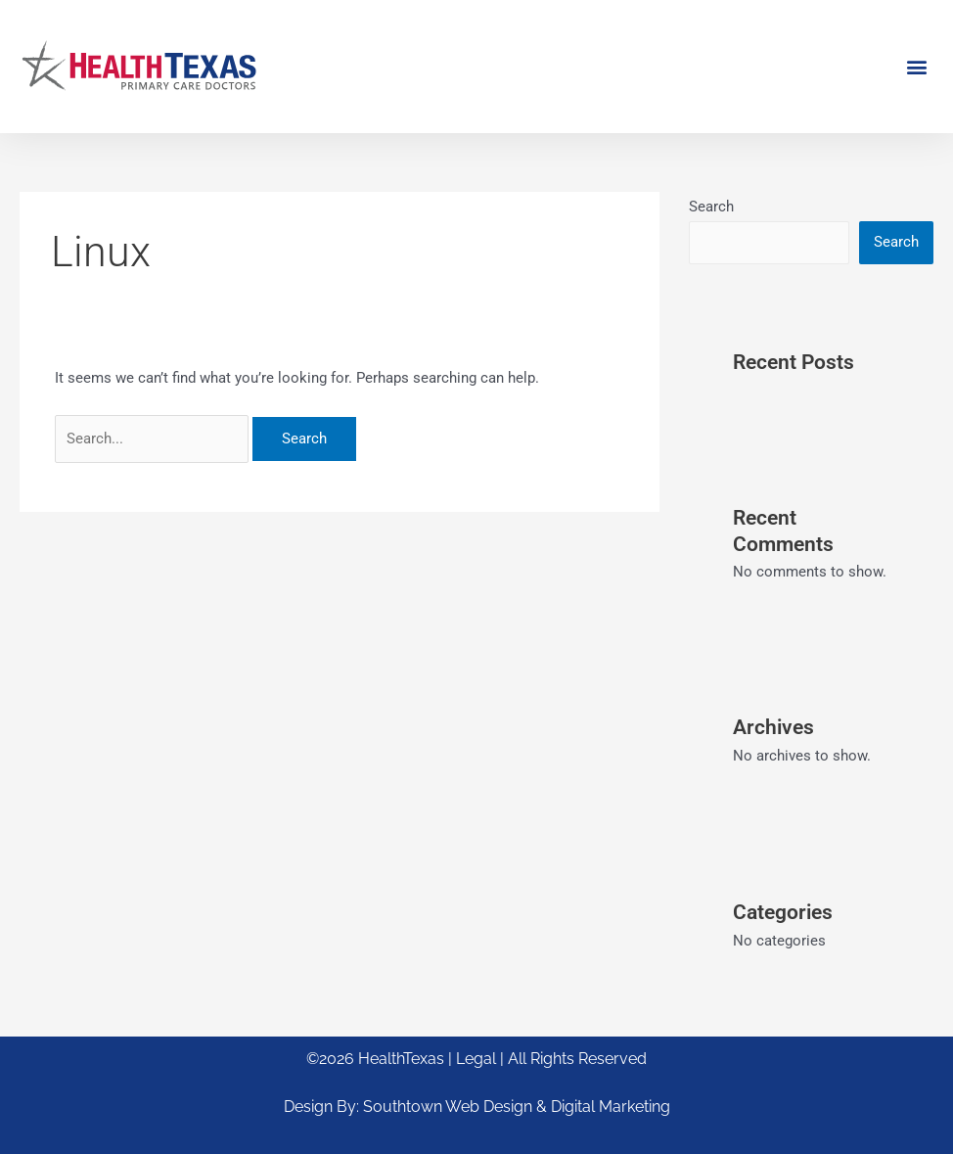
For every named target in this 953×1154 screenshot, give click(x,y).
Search (711, 206)
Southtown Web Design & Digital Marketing (516, 1106)
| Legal (474, 1058)
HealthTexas (401, 1058)
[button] (917, 66)
